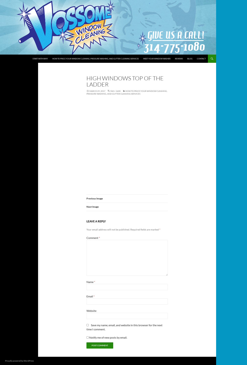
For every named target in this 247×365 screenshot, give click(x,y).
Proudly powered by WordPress (19, 361)
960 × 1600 (115, 91)
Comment (93, 237)
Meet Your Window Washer (156, 58)
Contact (201, 58)
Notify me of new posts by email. (108, 337)
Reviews (179, 58)
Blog (189, 58)
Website (91, 310)
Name (90, 281)
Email (90, 296)
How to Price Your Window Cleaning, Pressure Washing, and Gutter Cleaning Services (95, 58)
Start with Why (40, 58)
